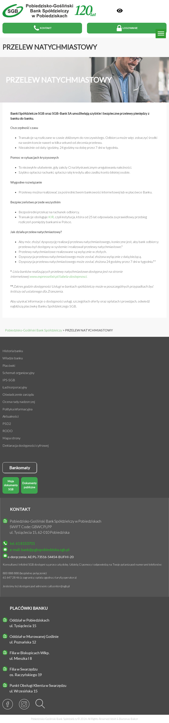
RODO (7, 431)
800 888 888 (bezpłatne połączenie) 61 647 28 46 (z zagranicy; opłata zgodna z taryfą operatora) (40, 575)
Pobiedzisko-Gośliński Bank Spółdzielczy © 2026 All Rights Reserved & (84, 719)
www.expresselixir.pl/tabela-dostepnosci (58, 276)
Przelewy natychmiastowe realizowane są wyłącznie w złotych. (63, 252)
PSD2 (6, 423)
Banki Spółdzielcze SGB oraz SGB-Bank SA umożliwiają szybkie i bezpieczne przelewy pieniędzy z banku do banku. (79, 115)
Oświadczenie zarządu (18, 394)
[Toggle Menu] (161, 34)
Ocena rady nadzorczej (18, 402)
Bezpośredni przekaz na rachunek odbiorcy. (49, 212)
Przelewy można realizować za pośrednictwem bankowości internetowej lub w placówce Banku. (85, 192)
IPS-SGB (8, 380)
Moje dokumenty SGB (11, 485)
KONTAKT (20, 509)
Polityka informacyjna (17, 409)
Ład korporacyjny (14, 387)
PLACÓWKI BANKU (29, 608)
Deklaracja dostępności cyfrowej (25, 445)
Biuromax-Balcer (128, 719)
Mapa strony (11, 438)
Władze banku (12, 358)
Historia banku (12, 351)
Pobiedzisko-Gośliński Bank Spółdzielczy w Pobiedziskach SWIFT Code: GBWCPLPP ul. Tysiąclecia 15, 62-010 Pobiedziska (55, 527)
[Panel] (120, 10)
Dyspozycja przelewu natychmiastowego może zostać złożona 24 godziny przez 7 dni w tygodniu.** (87, 261)
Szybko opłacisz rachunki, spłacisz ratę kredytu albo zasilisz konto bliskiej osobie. (74, 172)
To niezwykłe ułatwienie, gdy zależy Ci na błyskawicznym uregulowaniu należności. (75, 167)
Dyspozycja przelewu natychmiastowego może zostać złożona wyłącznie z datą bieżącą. (80, 256)
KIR (51, 217)
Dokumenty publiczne (29, 485)
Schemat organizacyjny (18, 373)
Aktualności (10, 416)
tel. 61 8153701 (22, 543)
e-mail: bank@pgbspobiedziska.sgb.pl (39, 549)
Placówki (8, 365)
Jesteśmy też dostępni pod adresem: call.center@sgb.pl (36, 586)
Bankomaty (19, 467)
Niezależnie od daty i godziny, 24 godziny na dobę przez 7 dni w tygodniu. (68, 147)
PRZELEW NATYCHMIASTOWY (49, 47)
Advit (113, 719)
